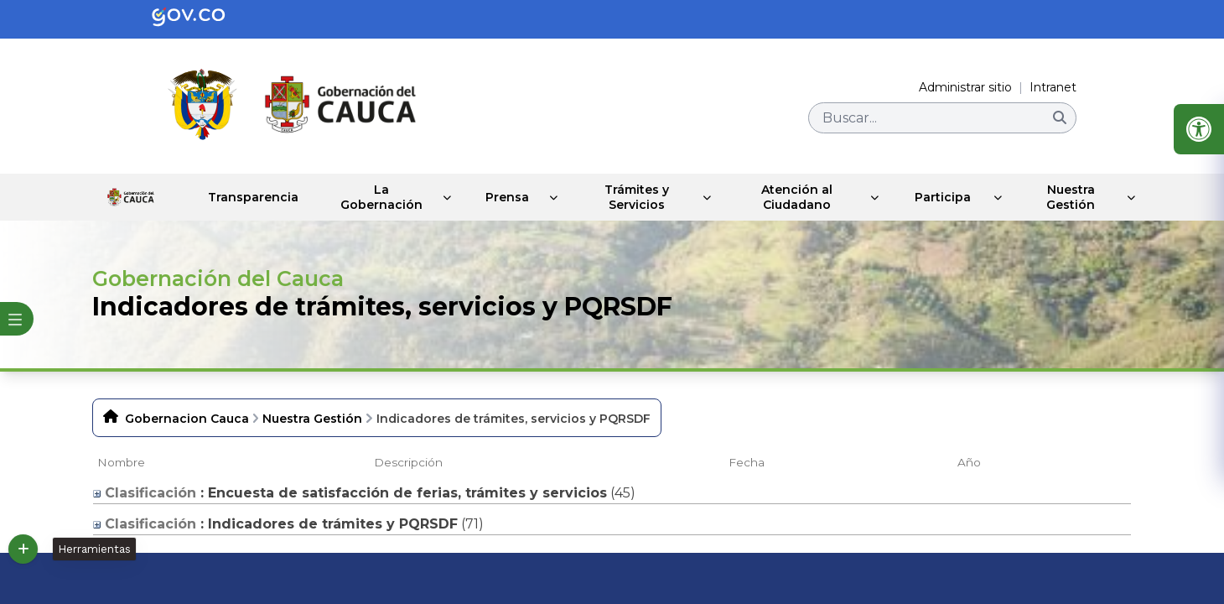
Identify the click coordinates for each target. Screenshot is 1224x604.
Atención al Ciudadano (787, 197)
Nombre (121, 462)
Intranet (1053, 87)
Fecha (747, 462)
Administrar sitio (965, 87)
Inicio (115, 197)
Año (969, 462)
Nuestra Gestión (1068, 197)
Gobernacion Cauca (187, 418)
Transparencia (223, 197)
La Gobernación (355, 197)
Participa (937, 197)
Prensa (484, 197)
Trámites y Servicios (620, 197)
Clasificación (144, 493)
